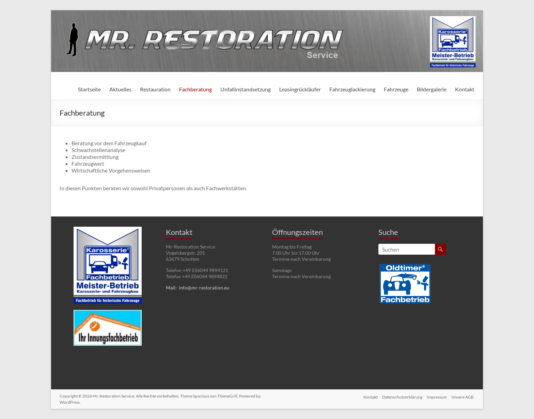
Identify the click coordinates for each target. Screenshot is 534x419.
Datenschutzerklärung (401, 396)
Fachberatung (195, 89)
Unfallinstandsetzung (245, 89)
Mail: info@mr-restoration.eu (197, 287)
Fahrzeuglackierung (352, 89)
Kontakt (464, 89)
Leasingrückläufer (300, 89)
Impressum (437, 396)
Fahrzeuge (396, 89)
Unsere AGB (463, 396)
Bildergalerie (431, 89)
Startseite (89, 89)
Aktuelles (120, 89)
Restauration (155, 89)
